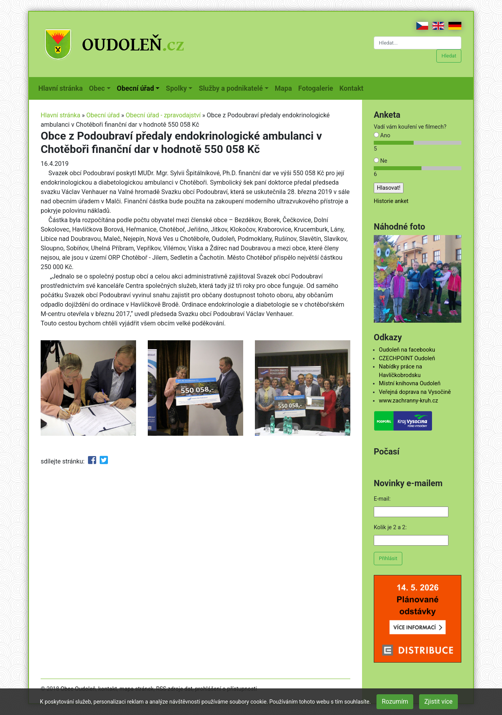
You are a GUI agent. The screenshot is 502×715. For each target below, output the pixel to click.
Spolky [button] (176, 88)
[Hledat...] (417, 42)
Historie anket (391, 201)
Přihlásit (388, 558)
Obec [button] (97, 88)
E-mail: (382, 499)
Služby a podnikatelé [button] (231, 88)
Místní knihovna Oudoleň (410, 383)
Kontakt (352, 87)
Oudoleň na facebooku (407, 350)
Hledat (448, 56)
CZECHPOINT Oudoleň (407, 358)
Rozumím (395, 701)
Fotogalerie (317, 87)
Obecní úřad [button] (135, 88)
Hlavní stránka (62, 87)
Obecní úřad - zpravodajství (163, 115)
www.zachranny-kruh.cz (408, 400)
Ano (382, 135)
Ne (380, 161)
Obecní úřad (103, 115)
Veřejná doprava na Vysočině (415, 392)
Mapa (285, 87)
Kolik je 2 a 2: (390, 527)
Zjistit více (438, 701)
